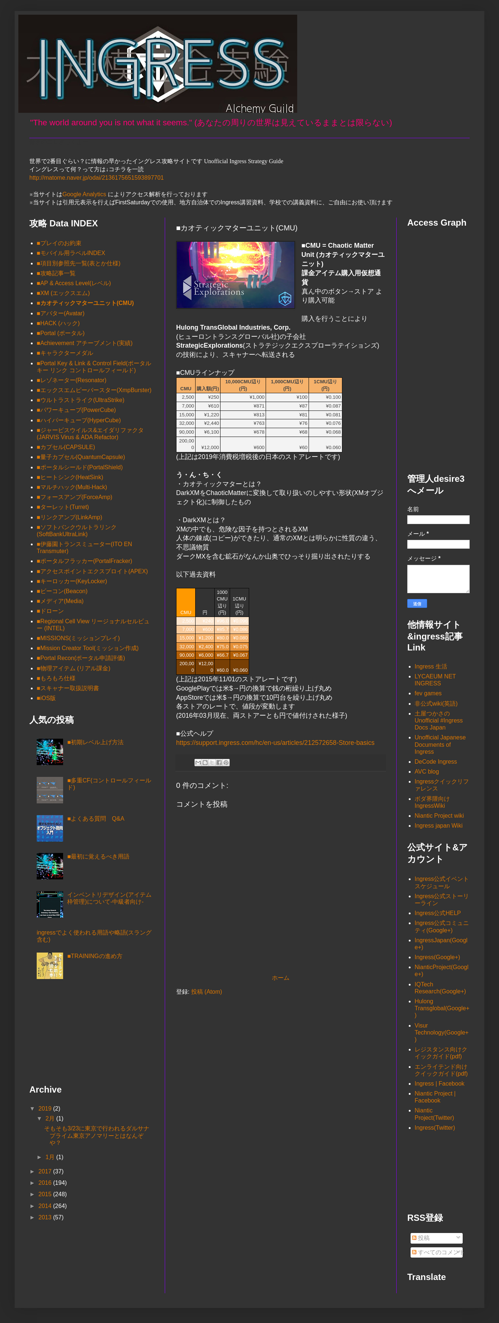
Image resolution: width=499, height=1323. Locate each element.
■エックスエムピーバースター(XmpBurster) (94, 390)
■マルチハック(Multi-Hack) (72, 487)
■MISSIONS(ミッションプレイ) (78, 638)
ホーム (280, 978)
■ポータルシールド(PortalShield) (80, 467)
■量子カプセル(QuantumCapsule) (81, 457)
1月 (50, 1157)
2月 (50, 1118)
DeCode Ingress (436, 762)
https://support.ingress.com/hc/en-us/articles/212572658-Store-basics (275, 742)
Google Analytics (84, 194)
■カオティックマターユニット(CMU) (85, 303)
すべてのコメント (438, 1252)
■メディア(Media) (60, 601)
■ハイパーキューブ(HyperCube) (79, 420)
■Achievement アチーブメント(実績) (84, 343)
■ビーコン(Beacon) (62, 591)
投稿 (421, 1238)
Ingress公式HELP (438, 913)
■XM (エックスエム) (63, 293)
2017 (46, 1171)
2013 (46, 1217)
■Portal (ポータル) (61, 333)
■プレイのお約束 (59, 243)
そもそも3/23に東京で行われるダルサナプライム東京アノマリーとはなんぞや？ (96, 1135)
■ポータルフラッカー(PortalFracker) (84, 561)
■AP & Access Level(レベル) (74, 283)
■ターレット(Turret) (63, 507)
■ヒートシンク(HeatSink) (70, 477)
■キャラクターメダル (65, 353)
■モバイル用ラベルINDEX (71, 253)
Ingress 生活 (431, 666)
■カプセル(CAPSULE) (66, 447)
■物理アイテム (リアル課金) (73, 668)
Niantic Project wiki (439, 816)
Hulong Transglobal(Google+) (442, 1008)
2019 (46, 1108)
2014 (46, 1206)
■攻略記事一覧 (56, 273)
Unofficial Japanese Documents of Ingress (440, 744)
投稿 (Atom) (206, 992)
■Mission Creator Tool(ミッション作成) (88, 648)
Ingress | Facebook (440, 1083)
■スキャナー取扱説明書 (68, 688)
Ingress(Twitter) (435, 1128)
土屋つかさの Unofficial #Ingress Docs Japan (439, 720)
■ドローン (50, 611)
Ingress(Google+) (437, 957)
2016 (46, 1183)
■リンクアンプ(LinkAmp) (69, 517)
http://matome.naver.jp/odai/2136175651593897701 (96, 178)
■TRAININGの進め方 (94, 956)
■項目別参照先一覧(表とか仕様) (78, 263)
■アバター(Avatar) (60, 313)
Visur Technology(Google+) (442, 1032)
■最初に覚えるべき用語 (98, 856)
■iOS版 (46, 698)
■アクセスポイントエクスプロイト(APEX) (92, 571)
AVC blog (427, 771)
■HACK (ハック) (58, 323)
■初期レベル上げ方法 (95, 742)
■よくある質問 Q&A (95, 818)
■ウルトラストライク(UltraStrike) (80, 400)
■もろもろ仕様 (56, 678)
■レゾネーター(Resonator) (71, 380)
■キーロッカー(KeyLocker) (72, 581)
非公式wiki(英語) (436, 703)
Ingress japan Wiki (439, 825)
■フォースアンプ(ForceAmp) (74, 497)
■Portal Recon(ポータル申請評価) (81, 658)
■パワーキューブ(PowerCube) (76, 410)
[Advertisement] (66, 1034)
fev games (428, 693)
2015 (46, 1194)
